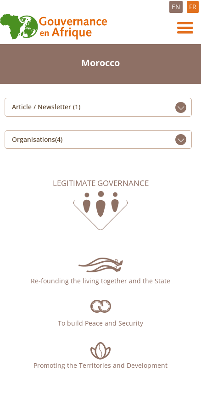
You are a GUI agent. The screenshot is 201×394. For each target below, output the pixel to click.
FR (192, 6)
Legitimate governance (101, 183)
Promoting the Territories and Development (101, 365)
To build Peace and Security (100, 323)
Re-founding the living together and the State (100, 280)
